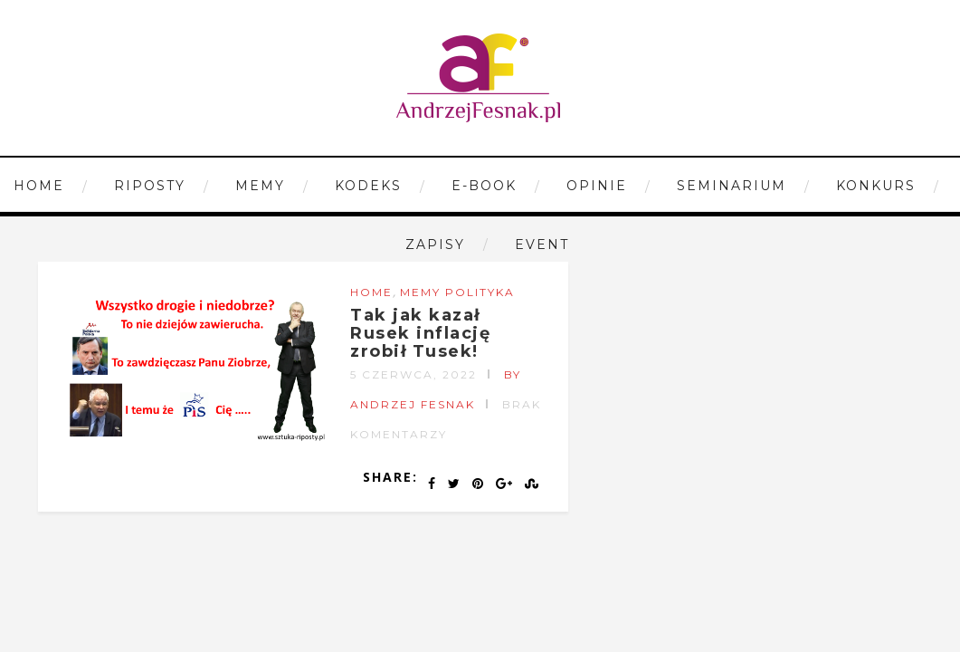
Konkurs (876, 185)
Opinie (596, 185)
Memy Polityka (457, 292)
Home (39, 185)
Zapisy (435, 244)
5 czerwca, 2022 (413, 374)
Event (542, 244)
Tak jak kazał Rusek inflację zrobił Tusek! (420, 333)
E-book (484, 185)
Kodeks (368, 185)
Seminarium (731, 185)
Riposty (149, 185)
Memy (260, 185)
